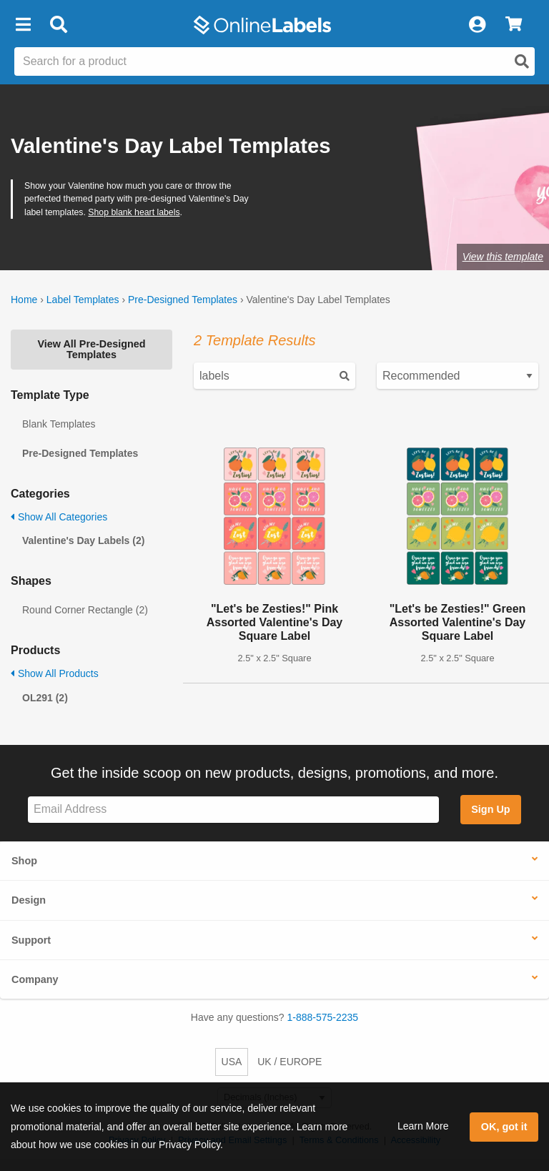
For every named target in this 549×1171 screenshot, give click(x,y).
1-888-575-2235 (323, 1017)
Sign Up (490, 809)
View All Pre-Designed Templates (91, 349)
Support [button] (31, 940)
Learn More (423, 1126)
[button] (23, 25)
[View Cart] (514, 25)
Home (24, 299)
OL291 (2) (45, 697)
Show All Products (55, 673)
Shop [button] (24, 860)
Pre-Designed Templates (182, 299)
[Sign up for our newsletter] (233, 809)
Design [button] (28, 900)
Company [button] (35, 979)
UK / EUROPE (289, 1061)
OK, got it (504, 1126)
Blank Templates (58, 424)
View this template (503, 256)
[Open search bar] (58, 25)
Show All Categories (59, 517)
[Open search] (522, 61)
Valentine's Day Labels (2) (83, 540)
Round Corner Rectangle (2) (85, 610)
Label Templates (82, 299)
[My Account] (477, 25)
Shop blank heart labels (133, 212)
